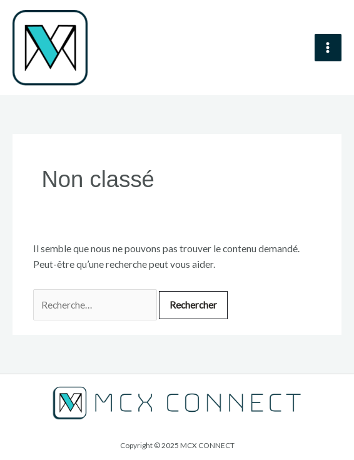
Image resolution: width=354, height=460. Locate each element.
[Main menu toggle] (328, 47)
